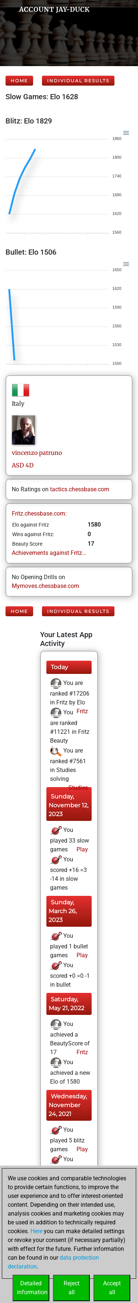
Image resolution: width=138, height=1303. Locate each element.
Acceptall (112, 1288)
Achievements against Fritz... (49, 552)
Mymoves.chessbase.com (45, 585)
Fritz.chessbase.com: (39, 513)
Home (19, 80)
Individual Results (78, 80)
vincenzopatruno (37, 452)
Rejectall (71, 1288)
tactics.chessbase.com (79, 489)
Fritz (81, 711)
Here (36, 1231)
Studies (77, 787)
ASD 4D (22, 465)
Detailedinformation (32, 1288)
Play (81, 849)
